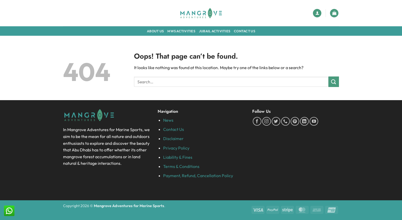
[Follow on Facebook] (257, 121)
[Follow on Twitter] (276, 121)
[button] (317, 13)
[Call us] (285, 121)
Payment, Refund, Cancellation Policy (198, 175)
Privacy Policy (176, 148)
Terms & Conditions (181, 166)
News (168, 120)
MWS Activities (181, 31)
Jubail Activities (214, 31)
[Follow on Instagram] (266, 121)
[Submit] (333, 81)
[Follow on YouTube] (314, 121)
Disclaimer (173, 138)
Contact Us (244, 31)
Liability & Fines (177, 157)
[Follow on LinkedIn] (304, 121)
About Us (155, 31)
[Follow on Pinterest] (295, 121)
